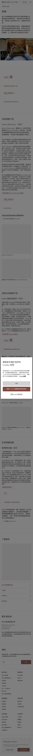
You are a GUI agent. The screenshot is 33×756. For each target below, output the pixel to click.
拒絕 (16, 383)
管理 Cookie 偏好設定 (16, 394)
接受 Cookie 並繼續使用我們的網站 (16, 389)
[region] (16, 378)
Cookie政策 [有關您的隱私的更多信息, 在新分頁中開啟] (22, 376)
